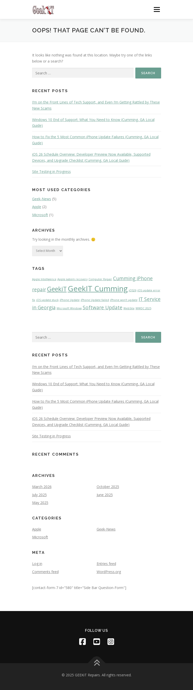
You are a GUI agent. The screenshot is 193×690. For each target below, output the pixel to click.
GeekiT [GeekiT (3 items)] (57, 289)
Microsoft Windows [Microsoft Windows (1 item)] (69, 308)
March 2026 (42, 486)
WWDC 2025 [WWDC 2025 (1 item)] (143, 308)
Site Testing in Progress (51, 171)
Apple (36, 206)
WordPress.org (109, 571)
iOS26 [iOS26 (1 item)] (132, 290)
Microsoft (40, 214)
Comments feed (45, 571)
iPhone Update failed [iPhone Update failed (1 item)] (95, 300)
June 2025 (105, 494)
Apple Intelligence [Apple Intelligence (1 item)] (44, 279)
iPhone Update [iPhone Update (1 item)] (70, 300)
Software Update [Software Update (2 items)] (102, 307)
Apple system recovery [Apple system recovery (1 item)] (72, 279)
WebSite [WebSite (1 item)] (129, 308)
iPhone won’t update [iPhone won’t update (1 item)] (124, 300)
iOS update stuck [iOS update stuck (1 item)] (47, 300)
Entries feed (106, 563)
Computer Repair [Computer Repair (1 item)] (100, 279)
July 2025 (39, 494)
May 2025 (40, 502)
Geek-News (41, 198)
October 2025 (108, 486)
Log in (37, 563)
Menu (156, 9)
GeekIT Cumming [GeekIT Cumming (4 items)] (98, 288)
